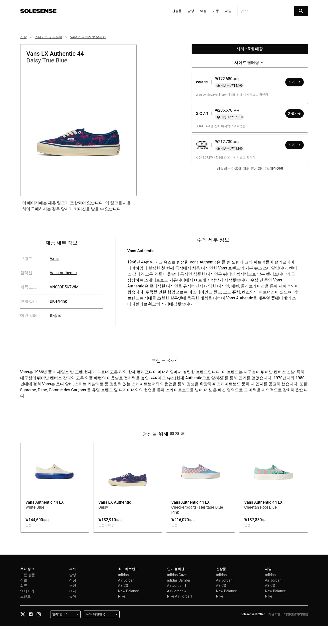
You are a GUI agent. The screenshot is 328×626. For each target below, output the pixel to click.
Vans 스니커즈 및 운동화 (88, 37)
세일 (228, 11)
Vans (54, 258)
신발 (23, 37)
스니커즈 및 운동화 (48, 37)
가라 (294, 82)
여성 (203, 11)
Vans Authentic (63, 272)
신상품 (177, 11)
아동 (216, 11)
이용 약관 (274, 614)
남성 (191, 11)
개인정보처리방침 (296, 614)
